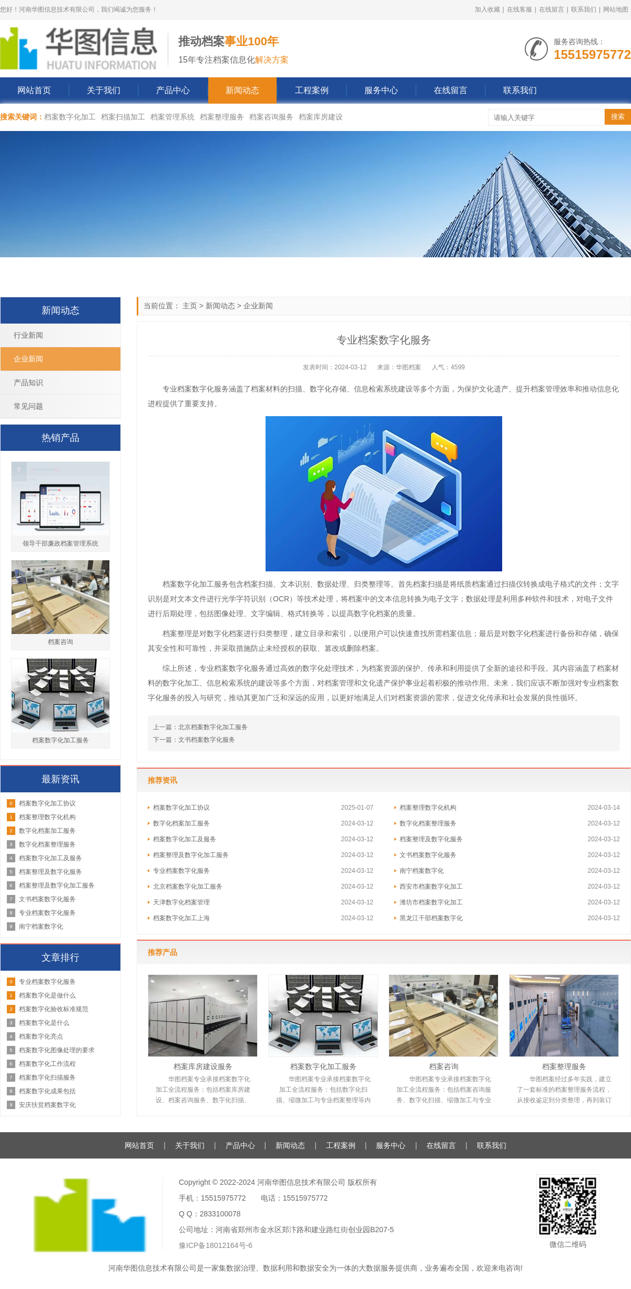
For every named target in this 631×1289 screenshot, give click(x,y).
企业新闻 (258, 305)
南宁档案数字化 (422, 870)
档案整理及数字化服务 (431, 839)
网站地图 (615, 9)
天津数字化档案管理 (181, 902)
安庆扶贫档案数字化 (47, 1105)
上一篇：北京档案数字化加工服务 (200, 727)
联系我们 (583, 9)
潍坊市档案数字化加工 (431, 902)
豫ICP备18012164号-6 (215, 1245)
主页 (189, 305)
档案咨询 (444, 1066)
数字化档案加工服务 (181, 823)
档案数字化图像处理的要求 (57, 1050)
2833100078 (220, 1214)
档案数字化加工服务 (323, 1066)
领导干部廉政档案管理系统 (60, 543)
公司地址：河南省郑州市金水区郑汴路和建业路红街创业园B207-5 (286, 1229)
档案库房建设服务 (203, 1066)
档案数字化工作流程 (47, 1064)
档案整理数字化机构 (428, 807)
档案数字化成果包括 (47, 1091)
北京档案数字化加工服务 (187, 886)
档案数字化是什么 (44, 1022)
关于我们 (103, 90)
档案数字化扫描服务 (47, 1077)
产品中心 (173, 90)
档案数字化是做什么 (47, 995)
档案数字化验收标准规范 (53, 1009)
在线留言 (551, 9)
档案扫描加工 (123, 117)
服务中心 (381, 90)
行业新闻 (28, 335)
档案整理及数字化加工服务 (191, 855)
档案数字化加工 (70, 117)
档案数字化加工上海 (181, 918)
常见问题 (28, 406)
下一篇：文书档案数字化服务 (194, 739)
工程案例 (312, 90)
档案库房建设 (321, 117)
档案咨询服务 (271, 117)
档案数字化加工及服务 (184, 839)
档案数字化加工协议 (181, 807)
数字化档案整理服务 (428, 823)
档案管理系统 (172, 117)
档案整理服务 (222, 117)
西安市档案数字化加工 (431, 886)
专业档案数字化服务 (181, 870)
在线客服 (519, 9)
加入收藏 (487, 9)
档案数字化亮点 (41, 1036)
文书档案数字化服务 (428, 855)
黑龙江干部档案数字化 (431, 918)
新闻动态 (242, 90)
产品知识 (28, 382)
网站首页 (34, 90)
